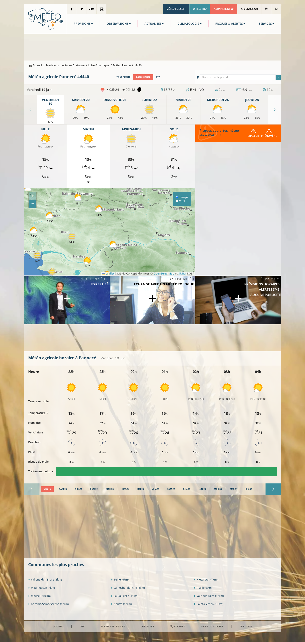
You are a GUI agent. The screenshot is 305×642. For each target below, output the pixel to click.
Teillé (120, 579)
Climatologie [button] (188, 24)
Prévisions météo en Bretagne (65, 65)
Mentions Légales (113, 626)
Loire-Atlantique (98, 65)
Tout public (123, 77)
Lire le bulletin (210, 134)
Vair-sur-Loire (209, 595)
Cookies (177, 626)
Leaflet (108, 273)
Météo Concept (176, 9)
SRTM (182, 273)
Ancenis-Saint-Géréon (48, 604)
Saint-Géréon (208, 604)
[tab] (47, 489)
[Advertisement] (152, 46)
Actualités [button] (153, 24)
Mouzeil (39, 595)
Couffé (121, 604)
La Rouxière (124, 595)
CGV (82, 626)
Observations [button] (117, 24)
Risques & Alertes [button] (229, 24)
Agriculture (143, 77)
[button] (28, 189)
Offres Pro (200, 9)
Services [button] (265, 24)
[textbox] (240, 77)
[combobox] (240, 77)
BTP (158, 77)
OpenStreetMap (163, 273)
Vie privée (147, 626)
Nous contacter (212, 626)
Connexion (249, 9)
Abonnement (224, 9)
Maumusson (41, 587)
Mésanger (205, 579)
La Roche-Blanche (128, 587)
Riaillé (203, 587)
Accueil (35, 65)
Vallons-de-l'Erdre (45, 579)
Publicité (246, 626)
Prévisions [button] (82, 24)
